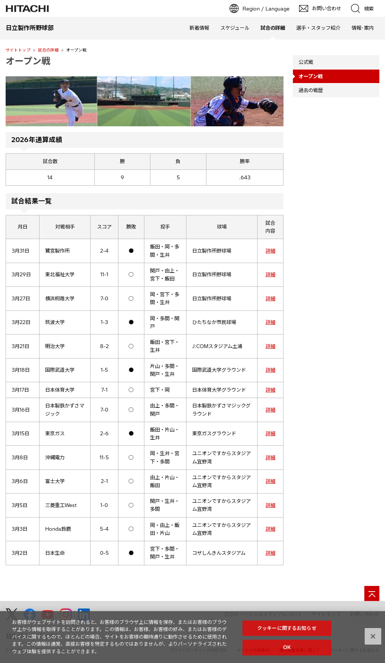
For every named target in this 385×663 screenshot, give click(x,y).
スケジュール (234, 28)
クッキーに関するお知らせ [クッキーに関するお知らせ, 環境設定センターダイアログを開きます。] (287, 632)
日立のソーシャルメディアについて (263, 614)
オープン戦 (28, 61)
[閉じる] (373, 640)
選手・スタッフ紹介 (318, 28)
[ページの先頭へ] (371, 593)
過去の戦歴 (311, 90)
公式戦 (306, 62)
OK (287, 651)
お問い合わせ (364, 614)
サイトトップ (18, 50)
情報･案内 (363, 28)
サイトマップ (326, 614)
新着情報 (199, 28)
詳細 (270, 251)
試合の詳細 (48, 50)
